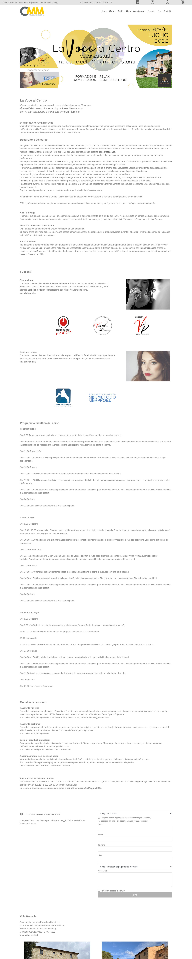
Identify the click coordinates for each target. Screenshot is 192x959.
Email (100, 834)
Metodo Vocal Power (76, 149)
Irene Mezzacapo (72, 108)
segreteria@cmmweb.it (146, 781)
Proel (30, 152)
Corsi (128, 11)
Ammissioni (138, 11)
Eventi (151, 11)
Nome (100, 824)
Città (100, 855)
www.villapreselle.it (29, 935)
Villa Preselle (41, 129)
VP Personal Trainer (77, 283)
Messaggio (102, 871)
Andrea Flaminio (70, 111)
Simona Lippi (51, 108)
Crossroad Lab (43, 251)
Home (104, 11)
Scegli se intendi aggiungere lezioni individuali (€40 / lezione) (126, 818)
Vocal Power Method (56, 283)
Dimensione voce (47, 287)
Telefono (101, 845)
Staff (120, 11)
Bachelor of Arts (35, 290)
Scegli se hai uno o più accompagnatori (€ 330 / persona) (124, 821)
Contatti (167, 11)
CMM (111, 11)
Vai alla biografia (28, 293)
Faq (159, 11)
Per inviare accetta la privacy (113, 891)
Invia (135, 895)
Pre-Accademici (80, 287)
